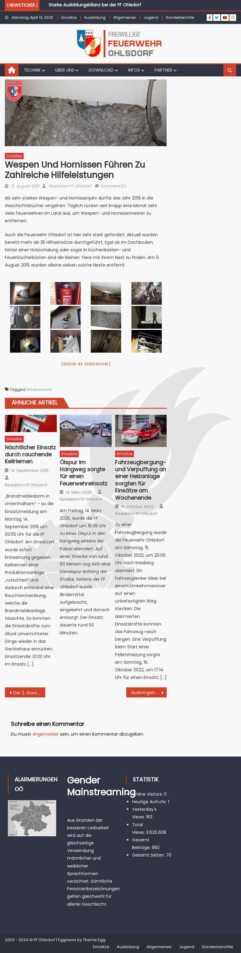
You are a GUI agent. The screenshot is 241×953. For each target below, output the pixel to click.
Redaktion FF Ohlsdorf (70, 186)
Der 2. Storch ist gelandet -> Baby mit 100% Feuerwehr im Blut (29, 693)
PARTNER (163, 70)
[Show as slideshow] (85, 364)
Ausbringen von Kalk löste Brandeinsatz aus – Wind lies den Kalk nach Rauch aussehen (149, 693)
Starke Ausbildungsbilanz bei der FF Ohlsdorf (95, 5)
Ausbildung (95, 17)
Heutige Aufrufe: (150, 802)
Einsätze (68, 17)
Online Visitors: (148, 794)
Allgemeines (124, 17)
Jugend (151, 17)
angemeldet (45, 734)
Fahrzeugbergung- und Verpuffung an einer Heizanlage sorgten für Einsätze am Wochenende (140, 480)
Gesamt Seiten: (149, 855)
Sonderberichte (180, 17)
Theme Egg (94, 940)
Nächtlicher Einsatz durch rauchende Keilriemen (30, 454)
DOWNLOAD (101, 70)
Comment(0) (113, 186)
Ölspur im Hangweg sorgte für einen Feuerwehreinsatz (83, 473)
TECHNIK (32, 70)
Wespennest (39, 389)
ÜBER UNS (64, 70)
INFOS (134, 70)
